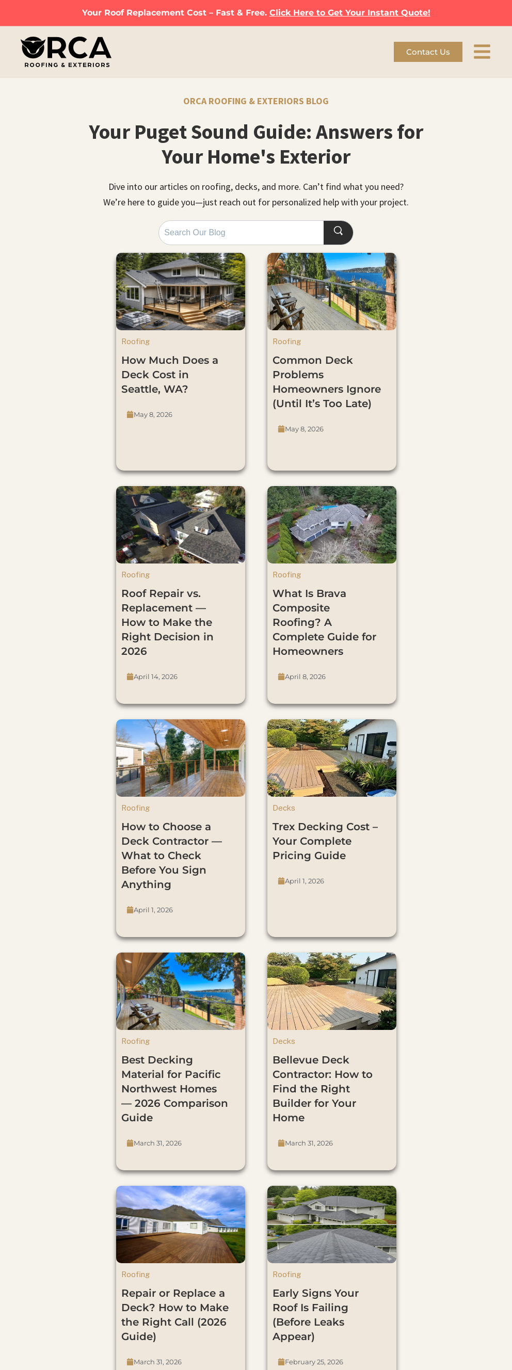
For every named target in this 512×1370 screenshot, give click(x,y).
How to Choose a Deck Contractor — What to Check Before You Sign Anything (171, 855)
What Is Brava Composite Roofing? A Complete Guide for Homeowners (324, 622)
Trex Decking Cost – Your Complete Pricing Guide (325, 841)
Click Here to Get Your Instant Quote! (349, 13)
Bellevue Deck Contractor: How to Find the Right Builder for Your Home (323, 1089)
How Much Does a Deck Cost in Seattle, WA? (169, 374)
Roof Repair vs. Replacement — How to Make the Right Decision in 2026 (167, 622)
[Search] (338, 232)
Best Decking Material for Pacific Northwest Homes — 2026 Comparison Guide (174, 1089)
